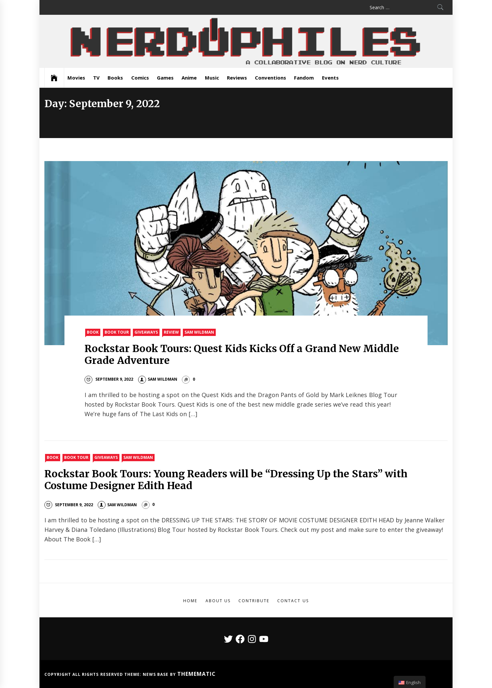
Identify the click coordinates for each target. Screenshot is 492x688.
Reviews (237, 77)
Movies (76, 77)
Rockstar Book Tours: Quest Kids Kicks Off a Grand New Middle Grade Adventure (242, 354)
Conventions (270, 77)
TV (96, 77)
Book (93, 332)
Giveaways (146, 332)
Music (212, 77)
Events (330, 77)
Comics (140, 77)
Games (165, 77)
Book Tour (117, 332)
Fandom (304, 77)
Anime (189, 77)
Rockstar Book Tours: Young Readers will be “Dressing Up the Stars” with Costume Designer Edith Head (225, 479)
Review (171, 332)
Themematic (196, 673)
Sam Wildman (199, 332)
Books (115, 77)
